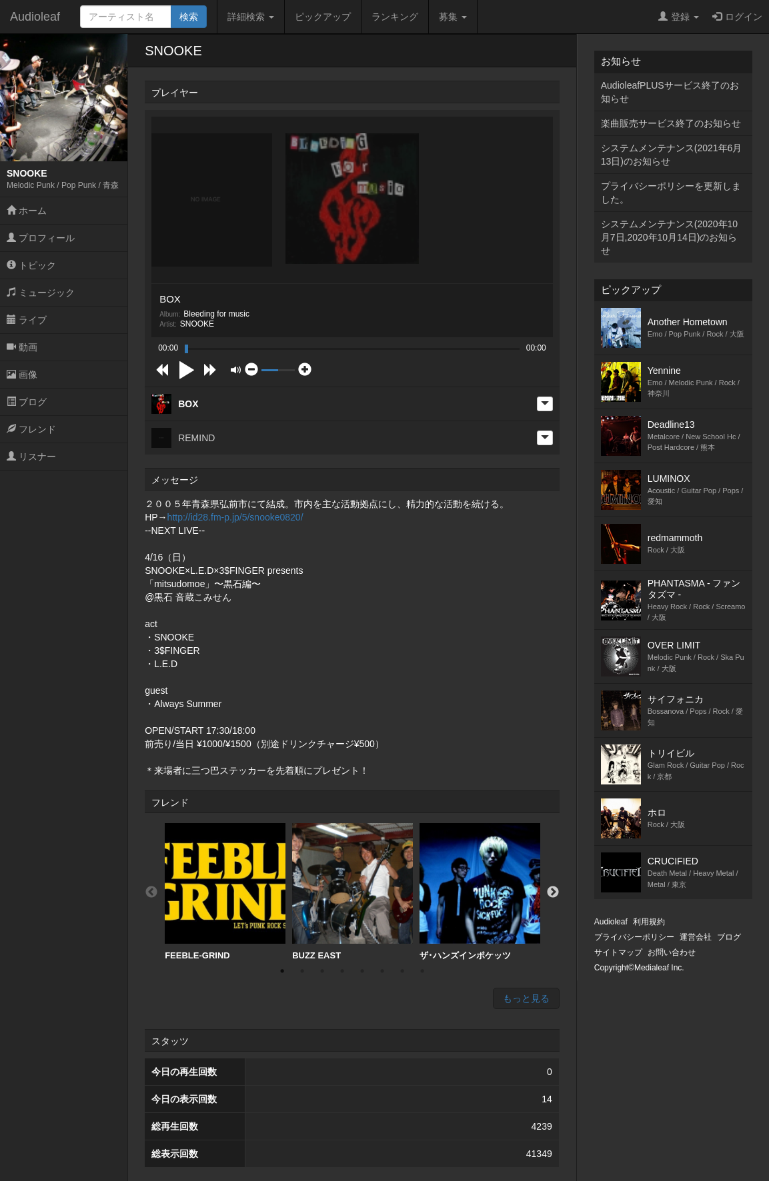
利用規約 (649, 921)
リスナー (31, 456)
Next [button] (553, 892)
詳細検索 (250, 16)
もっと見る (526, 998)
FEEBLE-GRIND (225, 891)
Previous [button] (151, 892)
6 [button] (382, 971)
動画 (22, 347)
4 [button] (342, 971)
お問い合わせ (672, 952)
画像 (22, 374)
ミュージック (41, 292)
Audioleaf (35, 16)
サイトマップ (618, 952)
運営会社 (696, 937)
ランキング (394, 16)
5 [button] (362, 971)
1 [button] (282, 971)
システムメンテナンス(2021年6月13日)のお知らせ (671, 155)
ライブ (27, 320)
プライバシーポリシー (634, 937)
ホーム (27, 210)
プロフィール (41, 238)
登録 (678, 16)
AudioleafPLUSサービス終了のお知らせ (670, 92)
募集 (453, 16)
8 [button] (422, 971)
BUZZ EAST (352, 891)
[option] (225, 892)
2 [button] (302, 971)
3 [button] (322, 971)
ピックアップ (323, 16)
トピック (31, 265)
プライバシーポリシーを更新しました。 (671, 193)
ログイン (737, 16)
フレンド (31, 429)
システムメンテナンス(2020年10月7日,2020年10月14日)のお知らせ (669, 237)
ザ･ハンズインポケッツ (480, 891)
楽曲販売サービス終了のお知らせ (671, 123)
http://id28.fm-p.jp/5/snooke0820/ (235, 517)
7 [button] (402, 971)
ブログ (27, 402)
